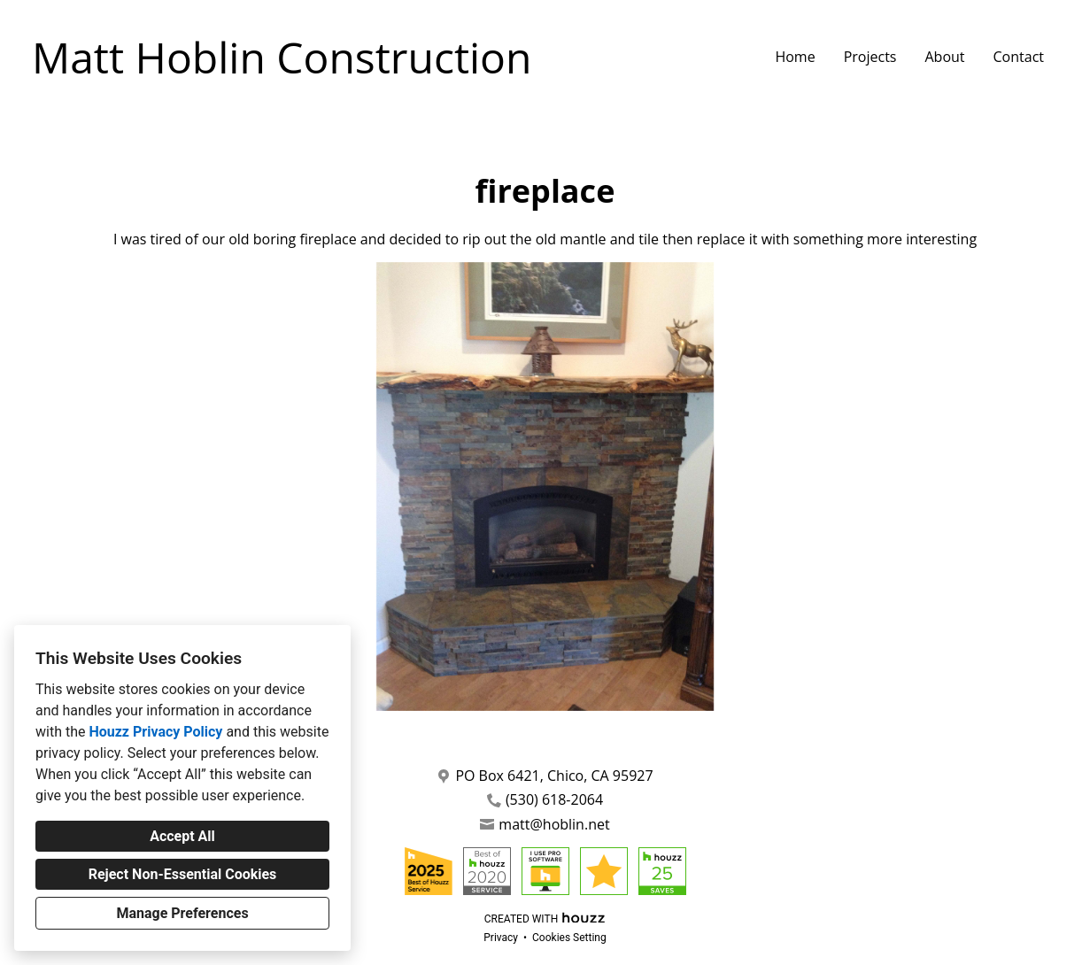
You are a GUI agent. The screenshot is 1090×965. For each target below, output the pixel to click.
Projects (870, 56)
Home (795, 56)
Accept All (182, 836)
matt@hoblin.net (554, 824)
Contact (1018, 56)
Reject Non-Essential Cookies (183, 874)
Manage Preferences (182, 913)
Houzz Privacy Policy (155, 731)
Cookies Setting (569, 937)
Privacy (500, 937)
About (944, 56)
